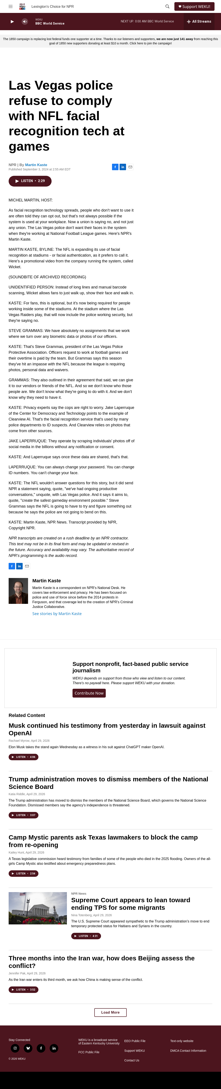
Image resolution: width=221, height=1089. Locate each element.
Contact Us (131, 1060)
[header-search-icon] (167, 6)
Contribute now (89, 693)
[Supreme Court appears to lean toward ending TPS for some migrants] (38, 908)
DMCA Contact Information (188, 1050)
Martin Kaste (36, 165)
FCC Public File (88, 1052)
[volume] (24, 21)
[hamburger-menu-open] (10, 6)
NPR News (78, 893)
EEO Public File (134, 1041)
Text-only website (181, 1041)
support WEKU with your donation (148, 683)
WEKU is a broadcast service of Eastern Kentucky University (99, 1041)
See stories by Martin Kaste (57, 613)
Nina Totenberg (81, 915)
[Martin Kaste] (18, 591)
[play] (11, 21)
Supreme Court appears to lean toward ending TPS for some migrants (130, 903)
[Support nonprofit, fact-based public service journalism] (34, 678)
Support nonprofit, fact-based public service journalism (130, 667)
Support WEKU (134, 1050)
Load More (110, 1012)
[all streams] (199, 21)
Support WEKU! (196, 6)
